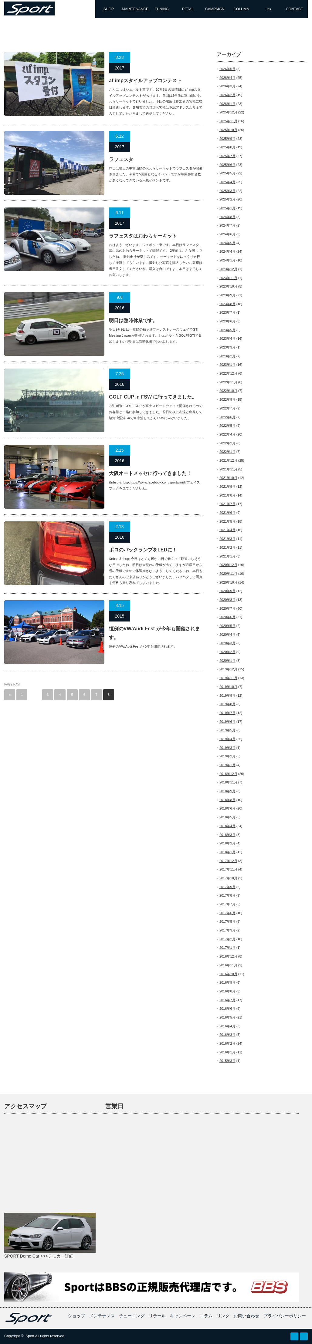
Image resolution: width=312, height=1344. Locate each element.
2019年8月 (227, 704)
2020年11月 (228, 573)
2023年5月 (227, 330)
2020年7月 (227, 608)
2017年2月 (227, 939)
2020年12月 (228, 565)
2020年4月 (227, 634)
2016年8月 (227, 991)
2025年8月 (227, 147)
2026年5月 (227, 69)
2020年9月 (227, 591)
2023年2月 (227, 356)
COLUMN (241, 9)
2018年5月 (227, 817)
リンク (223, 1315)
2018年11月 (228, 782)
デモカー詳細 (60, 1256)
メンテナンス (102, 1315)
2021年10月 (228, 478)
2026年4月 (227, 77)
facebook (304, 1336)
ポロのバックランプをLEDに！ (143, 549)
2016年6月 (227, 1008)
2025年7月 (227, 156)
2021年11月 (228, 469)
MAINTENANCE (135, 9)
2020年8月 (227, 599)
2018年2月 (227, 843)
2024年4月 (227, 251)
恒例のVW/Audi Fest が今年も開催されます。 (154, 633)
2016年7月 (227, 1000)
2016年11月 (228, 965)
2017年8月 (227, 895)
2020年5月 (227, 626)
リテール (157, 1315)
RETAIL (188, 9)
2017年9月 (227, 887)
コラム (206, 1315)
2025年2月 (227, 199)
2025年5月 (227, 173)
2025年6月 (227, 165)
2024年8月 (227, 217)
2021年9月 (227, 486)
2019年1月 (227, 765)
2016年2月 (227, 1043)
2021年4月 (227, 530)
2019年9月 (227, 695)
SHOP (108, 9)
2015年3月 (227, 1061)
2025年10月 (228, 130)
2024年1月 (227, 260)
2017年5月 (227, 921)
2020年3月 (227, 643)
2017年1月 (227, 947)
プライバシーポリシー (284, 1315)
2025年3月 (227, 191)
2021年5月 (227, 521)
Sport (29, 1336)
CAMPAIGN (214, 9)
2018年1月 (227, 852)
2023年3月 (227, 347)
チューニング (131, 1315)
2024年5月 (227, 243)
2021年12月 (228, 460)
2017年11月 (228, 869)
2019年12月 (228, 669)
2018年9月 (227, 791)
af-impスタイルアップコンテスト (145, 80)
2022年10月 (228, 390)
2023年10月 (228, 286)
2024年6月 (227, 234)
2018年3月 (227, 835)
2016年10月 (228, 974)
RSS (294, 1336)
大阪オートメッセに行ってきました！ (150, 473)
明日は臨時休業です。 (133, 320)
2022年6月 (227, 417)
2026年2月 (227, 95)
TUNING (162, 9)
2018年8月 (227, 800)
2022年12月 (228, 373)
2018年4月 (227, 826)
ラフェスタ (121, 159)
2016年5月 (227, 1017)
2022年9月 (227, 399)
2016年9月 (227, 982)
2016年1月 (227, 1052)
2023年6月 (227, 321)
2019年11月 (228, 678)
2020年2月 (227, 652)
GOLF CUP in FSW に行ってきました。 (153, 396)
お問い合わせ (246, 1315)
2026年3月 (227, 86)
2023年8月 (227, 304)
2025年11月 (228, 121)
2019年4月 (227, 739)
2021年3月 (227, 539)
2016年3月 (227, 1034)
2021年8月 (227, 495)
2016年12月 (228, 956)
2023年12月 (228, 269)
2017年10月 (228, 878)
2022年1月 (227, 451)
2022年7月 (227, 408)
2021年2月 (227, 547)
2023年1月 (227, 364)
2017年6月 (227, 913)
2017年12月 (228, 861)
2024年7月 (227, 225)
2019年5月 (227, 730)
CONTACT (294, 9)
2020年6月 (227, 617)
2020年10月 (228, 582)
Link (268, 9)
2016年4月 (227, 1026)
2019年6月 (227, 721)
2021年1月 (227, 556)
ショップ (76, 1315)
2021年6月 (227, 512)
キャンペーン (182, 1315)
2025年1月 (227, 208)
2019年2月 (227, 756)
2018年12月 (228, 774)
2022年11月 (228, 382)
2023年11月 (228, 278)
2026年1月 (227, 104)
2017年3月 (227, 930)
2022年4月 (227, 434)
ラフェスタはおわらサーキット (143, 235)
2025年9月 (227, 138)
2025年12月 (228, 112)
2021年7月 (227, 504)
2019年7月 (227, 713)
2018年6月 (227, 808)
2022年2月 (227, 443)
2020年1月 (227, 660)
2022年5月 (227, 425)
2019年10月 (228, 687)
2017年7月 (227, 904)
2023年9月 (227, 295)
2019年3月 (227, 747)
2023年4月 (227, 338)
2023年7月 (227, 312)
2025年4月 (227, 182)
